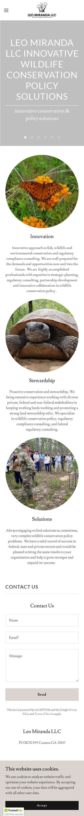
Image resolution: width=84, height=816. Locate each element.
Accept (42, 805)
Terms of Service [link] (44, 714)
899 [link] (35, 742)
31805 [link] (61, 742)
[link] (42, 10)
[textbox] (42, 620)
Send (42, 694)
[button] (8, 10)
